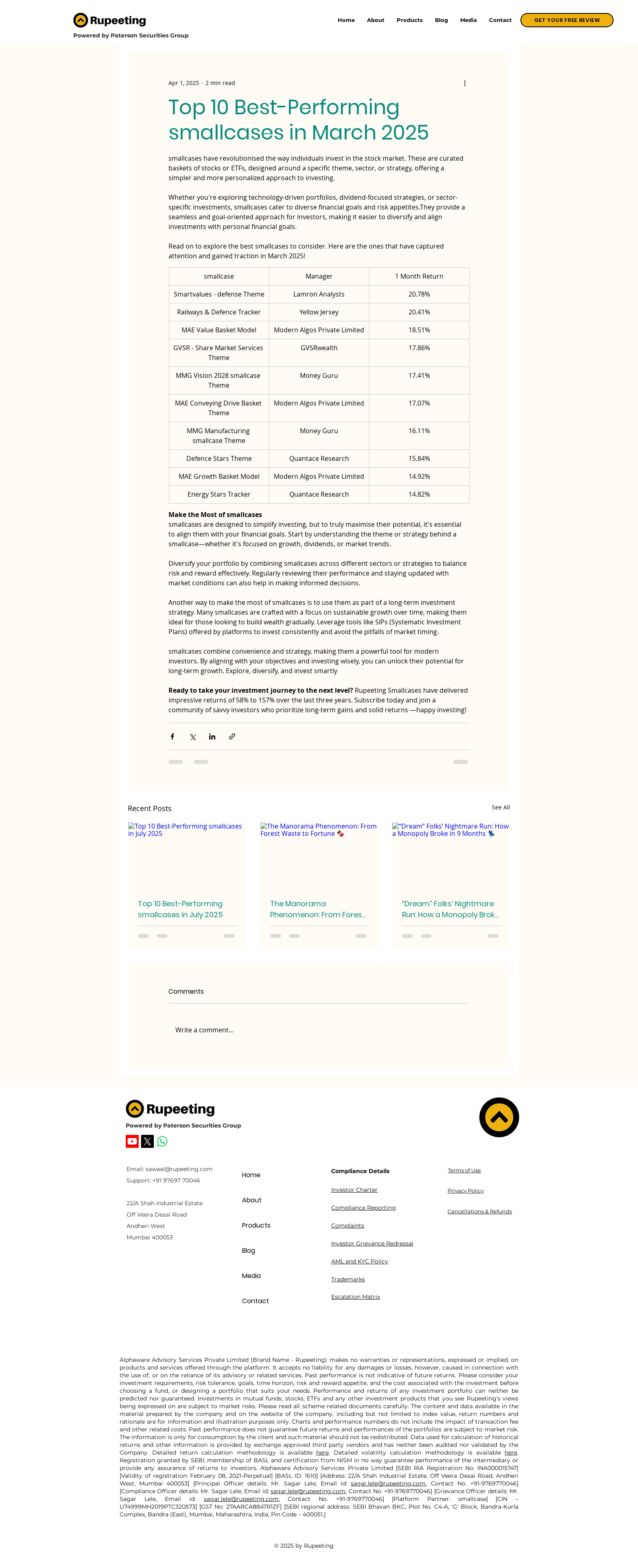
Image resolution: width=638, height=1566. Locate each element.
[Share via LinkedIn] (212, 736)
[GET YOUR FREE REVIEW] (567, 20)
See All (501, 807)
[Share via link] (232, 736)
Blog (248, 1250)
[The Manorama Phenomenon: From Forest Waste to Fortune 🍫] (319, 855)
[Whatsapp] (162, 1141)
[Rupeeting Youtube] (132, 1141)
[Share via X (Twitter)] (192, 736)
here (322, 1452)
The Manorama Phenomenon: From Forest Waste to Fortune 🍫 (317, 909)
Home (251, 1175)
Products (256, 1225)
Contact (255, 1301)
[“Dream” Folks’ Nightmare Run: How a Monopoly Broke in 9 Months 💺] (451, 855)
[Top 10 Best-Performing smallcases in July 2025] (187, 855)
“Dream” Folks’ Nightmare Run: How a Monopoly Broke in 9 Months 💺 (450, 909)
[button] (410, 20)
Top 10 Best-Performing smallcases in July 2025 (180, 909)
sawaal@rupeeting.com (179, 1169)
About (252, 1200)
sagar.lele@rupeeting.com (388, 1483)
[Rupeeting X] (147, 1141)
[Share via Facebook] (172, 736)
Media (251, 1275)
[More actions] (465, 82)
